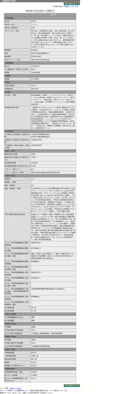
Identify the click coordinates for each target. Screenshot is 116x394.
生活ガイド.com (15, 388)
